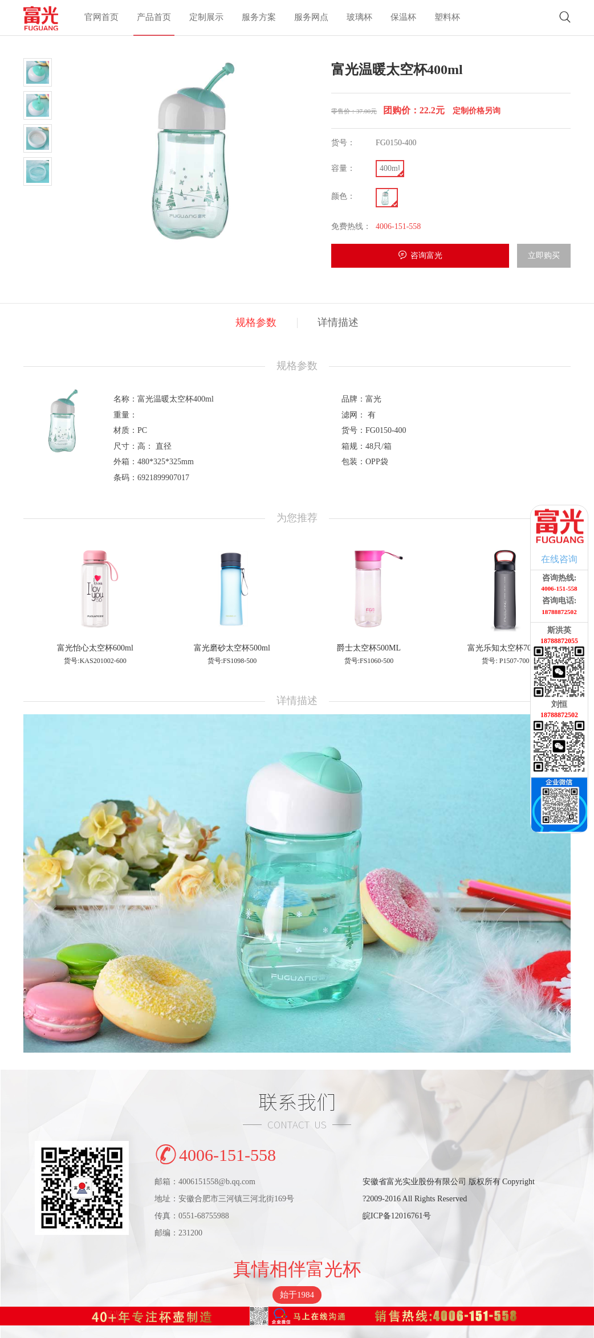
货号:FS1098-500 (232, 661)
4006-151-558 (215, 1152)
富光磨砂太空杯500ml (232, 648)
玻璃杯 (359, 17)
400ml (390, 168)
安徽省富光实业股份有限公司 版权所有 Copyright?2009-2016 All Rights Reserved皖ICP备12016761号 (449, 1198)
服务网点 (311, 17)
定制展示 (206, 17)
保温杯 (403, 17)
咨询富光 (426, 255)
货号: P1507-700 (505, 661)
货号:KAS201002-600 (95, 661)
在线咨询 (559, 559)
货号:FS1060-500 (369, 661)
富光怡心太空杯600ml (95, 648)
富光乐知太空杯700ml (505, 648)
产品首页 (154, 17)
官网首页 (101, 17)
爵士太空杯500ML (369, 648)
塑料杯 (447, 17)
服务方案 (259, 17)
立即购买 (544, 255)
